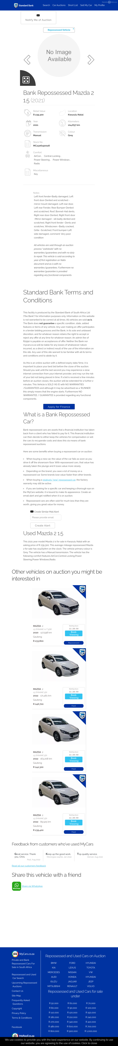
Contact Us (17, 991)
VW (91, 972)
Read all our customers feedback (29, 865)
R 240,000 (91, 1017)
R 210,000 (72, 1017)
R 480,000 (54, 1026)
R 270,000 (54, 1022)
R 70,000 (90, 1003)
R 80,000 (54, 1008)
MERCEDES (54, 972)
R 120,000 (72, 1012)
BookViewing (74, 633)
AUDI (53, 977)
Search (46, 5)
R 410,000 (91, 1022)
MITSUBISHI (53, 986)
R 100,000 (91, 1008)
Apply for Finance (59, 406)
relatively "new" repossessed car (59, 480)
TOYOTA (90, 967)
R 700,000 (90, 1026)
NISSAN (72, 972)
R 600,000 (72, 1026)
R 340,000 (72, 1022)
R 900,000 (72, 1031)
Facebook (17, 1027)
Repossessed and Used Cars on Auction (75, 956)
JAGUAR (72, 981)
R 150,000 (91, 1012)
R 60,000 (72, 1003)
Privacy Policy (19, 1013)
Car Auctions (59, 5)
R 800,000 (53, 1031)
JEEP (90, 981)
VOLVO (90, 986)
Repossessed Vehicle (61, 29)
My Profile (100, 5)
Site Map (16, 995)
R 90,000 (72, 1008)
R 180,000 (54, 1017)
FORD (72, 963)
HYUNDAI (91, 963)
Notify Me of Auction (38, 17)
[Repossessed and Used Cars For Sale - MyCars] (24, 5)
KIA (54, 967)
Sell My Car (86, 5)
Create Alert (42, 525)
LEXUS (72, 967)
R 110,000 (54, 1012)
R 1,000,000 (91, 1031)
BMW (54, 963)
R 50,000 (53, 1003)
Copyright (17, 1008)
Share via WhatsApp (32, 886)
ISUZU (53, 981)
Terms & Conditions (22, 1017)
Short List (73, 5)
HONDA (72, 977)
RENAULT (72, 986)
